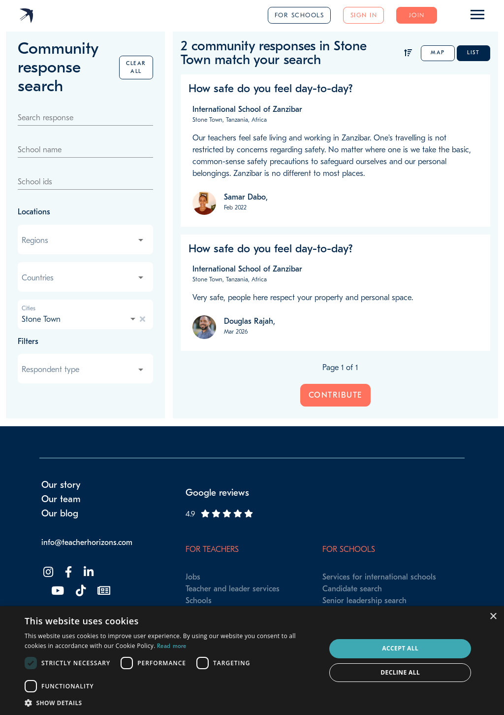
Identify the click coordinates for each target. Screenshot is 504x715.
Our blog (59, 513)
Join (417, 15)
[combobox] (83, 240)
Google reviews (217, 492)
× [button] (493, 616)
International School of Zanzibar (247, 109)
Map (438, 52)
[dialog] (252, 660)
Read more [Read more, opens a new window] (172, 646)
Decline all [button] (400, 672)
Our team (61, 499)
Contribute (335, 395)
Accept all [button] (400, 648)
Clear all (136, 67)
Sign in (364, 15)
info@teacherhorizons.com (86, 542)
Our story (61, 484)
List (473, 52)
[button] (171, 703)
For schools (299, 15)
